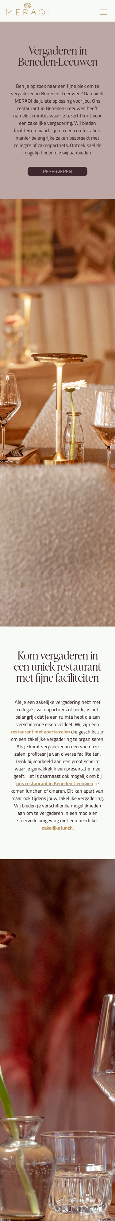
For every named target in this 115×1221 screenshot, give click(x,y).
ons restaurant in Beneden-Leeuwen (54, 783)
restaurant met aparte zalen (40, 731)
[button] (103, 12)
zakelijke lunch (57, 827)
